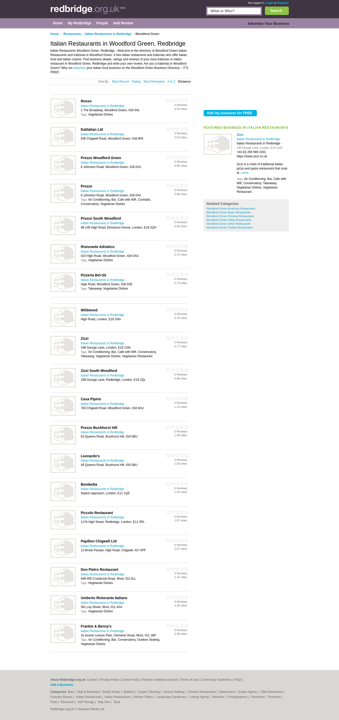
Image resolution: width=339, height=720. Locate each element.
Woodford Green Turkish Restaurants (230, 227)
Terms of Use (190, 679)
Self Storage (86, 702)
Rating (136, 81)
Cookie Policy (130, 679)
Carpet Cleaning (149, 692)
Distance (184, 81)
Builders (129, 692)
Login (270, 2)
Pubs (54, 702)
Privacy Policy (109, 679)
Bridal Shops (112, 692)
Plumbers (274, 697)
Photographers (237, 697)
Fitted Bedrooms (271, 692)
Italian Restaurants (118, 697)
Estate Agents (248, 692)
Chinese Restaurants (202, 692)
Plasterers (258, 697)
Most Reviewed (154, 81)
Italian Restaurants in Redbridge (258, 139)
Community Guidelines (216, 679)
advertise (79, 68)
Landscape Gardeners (171, 697)
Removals (68, 702)
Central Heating (174, 692)
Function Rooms (62, 697)
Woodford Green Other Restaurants (229, 223)
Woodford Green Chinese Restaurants (230, 216)
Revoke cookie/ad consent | (161, 679)
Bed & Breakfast (89, 692)
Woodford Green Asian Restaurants (229, 212)
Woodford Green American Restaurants (231, 208)
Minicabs (218, 697)
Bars (71, 692)
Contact (92, 679)
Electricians (227, 692)
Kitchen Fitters (143, 697)
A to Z (171, 81)
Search (276, 11)
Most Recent (120, 81)
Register (283, 2)
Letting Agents (200, 697)
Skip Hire (104, 702)
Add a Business (61, 685)
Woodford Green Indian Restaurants (229, 219)
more (245, 173)
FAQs (238, 679)
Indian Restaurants (89, 697)
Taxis (116, 702)
